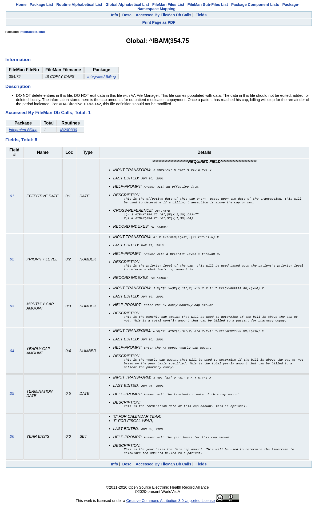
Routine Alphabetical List (79, 4)
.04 (11, 352)
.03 (11, 307)
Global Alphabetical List (127, 4)
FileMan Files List (168, 4)
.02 (11, 260)
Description (18, 86)
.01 (11, 196)
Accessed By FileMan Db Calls (164, 15)
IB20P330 (68, 130)
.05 (11, 395)
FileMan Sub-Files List (208, 4)
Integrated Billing (32, 31)
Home (21, 4)
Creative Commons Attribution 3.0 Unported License (170, 503)
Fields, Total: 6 (21, 139)
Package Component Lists (255, 4)
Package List (41, 4)
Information (18, 59)
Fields (201, 15)
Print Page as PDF (159, 22)
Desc (126, 15)
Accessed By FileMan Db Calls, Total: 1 (48, 112)
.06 (11, 438)
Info (114, 15)
